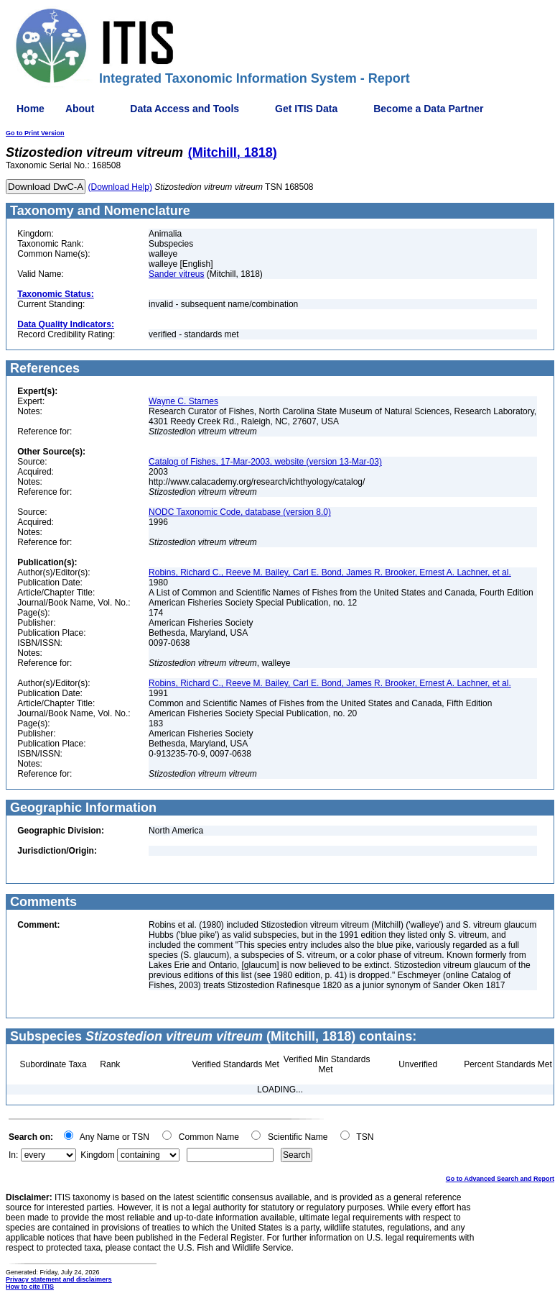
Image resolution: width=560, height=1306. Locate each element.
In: (13, 1155)
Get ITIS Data (306, 108)
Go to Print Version (35, 133)
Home (31, 108)
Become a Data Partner (428, 108)
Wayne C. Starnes (183, 401)
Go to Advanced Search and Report (500, 1178)
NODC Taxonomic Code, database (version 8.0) (240, 512)
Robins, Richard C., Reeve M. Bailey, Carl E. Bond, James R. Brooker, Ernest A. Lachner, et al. (330, 572)
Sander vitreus (176, 274)
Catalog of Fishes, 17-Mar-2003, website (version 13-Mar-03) (265, 462)
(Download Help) (120, 187)
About (79, 108)
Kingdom (97, 1155)
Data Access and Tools (184, 108)
